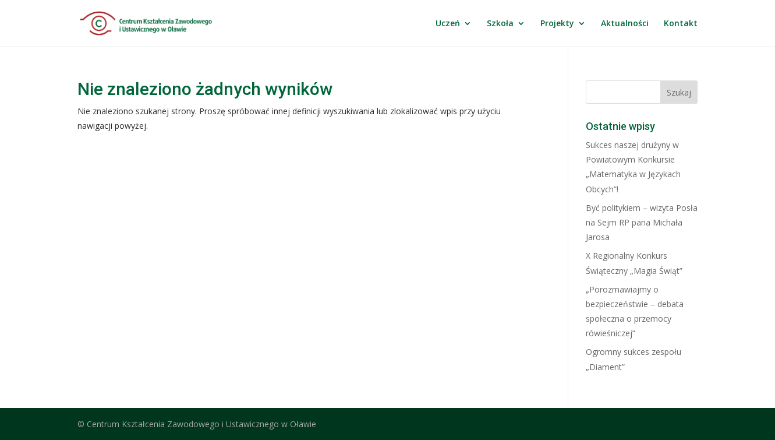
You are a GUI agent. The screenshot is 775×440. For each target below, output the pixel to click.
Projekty (557, 24)
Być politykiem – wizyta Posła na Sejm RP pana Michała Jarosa (642, 222)
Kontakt (681, 24)
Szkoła (500, 24)
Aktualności (625, 24)
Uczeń (448, 24)
